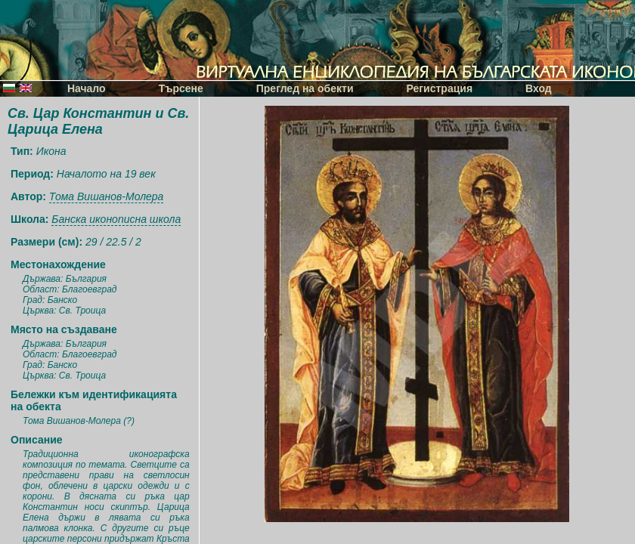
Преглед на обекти (305, 88)
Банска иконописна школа (116, 219)
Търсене (181, 88)
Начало (86, 88)
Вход (538, 88)
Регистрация (440, 88)
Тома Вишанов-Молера (106, 196)
